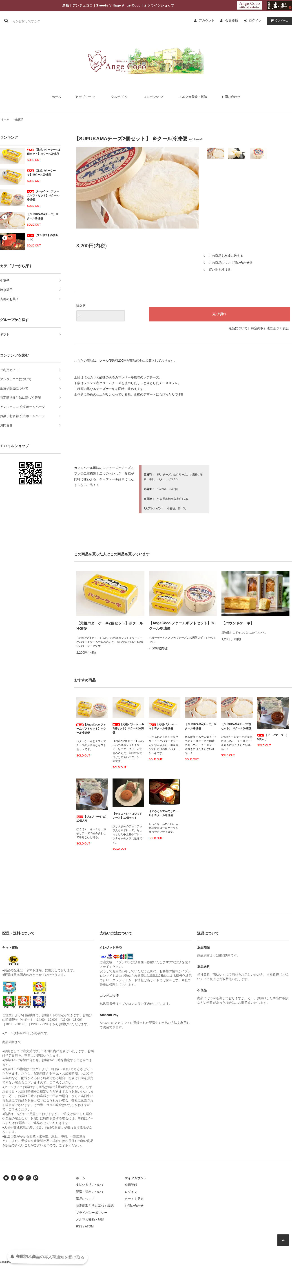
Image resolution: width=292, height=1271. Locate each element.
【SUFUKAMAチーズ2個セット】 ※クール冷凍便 (236, 726)
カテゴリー (86, 97)
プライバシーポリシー (91, 1212)
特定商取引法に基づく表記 (270, 328)
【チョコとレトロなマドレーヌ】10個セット (127, 815)
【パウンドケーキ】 (237, 623)
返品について (238, 328)
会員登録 (231, 20)
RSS (79, 1226)
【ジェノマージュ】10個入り (92, 818)
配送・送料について (90, 1192)
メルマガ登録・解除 (193, 97)
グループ (120, 97)
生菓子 (19, 119)
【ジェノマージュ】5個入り (273, 737)
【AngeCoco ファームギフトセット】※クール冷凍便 (43, 195)
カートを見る (134, 1199)
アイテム (278, 20)
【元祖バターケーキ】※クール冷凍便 (41, 172)
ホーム (56, 97)
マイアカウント (136, 1178)
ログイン (255, 20)
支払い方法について (90, 1185)
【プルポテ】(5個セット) (42, 237)
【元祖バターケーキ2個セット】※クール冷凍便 (43, 151)
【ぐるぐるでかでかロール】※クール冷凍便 (163, 813)
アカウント (207, 20)
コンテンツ (153, 97)
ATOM (89, 1226)
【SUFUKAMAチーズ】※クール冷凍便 (43, 216)
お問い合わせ (230, 97)
